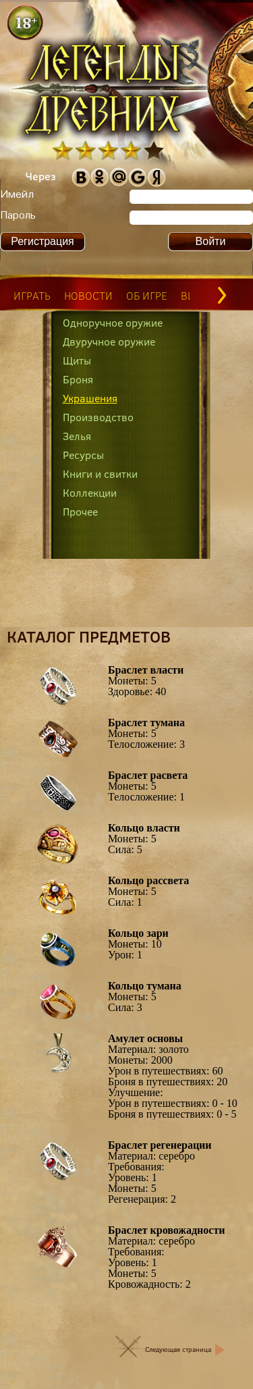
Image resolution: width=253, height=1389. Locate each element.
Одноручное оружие (113, 322)
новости (88, 295)
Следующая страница (178, 1349)
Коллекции (90, 492)
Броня (78, 379)
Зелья (77, 436)
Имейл (17, 195)
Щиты (77, 360)
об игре (146, 295)
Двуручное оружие (109, 341)
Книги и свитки (100, 473)
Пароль (18, 216)
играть (32, 295)
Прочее (80, 511)
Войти (211, 241)
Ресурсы (83, 454)
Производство (98, 417)
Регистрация (42, 241)
